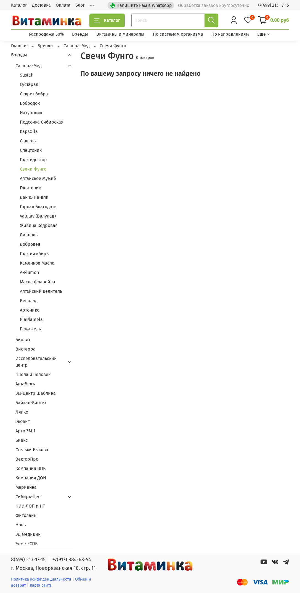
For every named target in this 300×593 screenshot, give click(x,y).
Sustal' (26, 75)
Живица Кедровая (39, 225)
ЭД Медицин (28, 534)
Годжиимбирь (34, 253)
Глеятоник (30, 187)
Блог (80, 5)
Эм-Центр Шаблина (35, 393)
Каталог (19, 5)
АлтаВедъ (25, 383)
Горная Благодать (38, 206)
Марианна (26, 487)
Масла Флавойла (37, 281)
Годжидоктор (33, 159)
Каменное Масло (37, 263)
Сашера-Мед (28, 65)
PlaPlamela (31, 319)
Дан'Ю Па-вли (34, 197)
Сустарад (29, 84)
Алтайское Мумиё (38, 178)
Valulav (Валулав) (38, 216)
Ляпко (21, 412)
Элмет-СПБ (26, 543)
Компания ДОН (30, 477)
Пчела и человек (33, 374)
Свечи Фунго (33, 169)
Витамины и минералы (120, 34)
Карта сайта (41, 585)
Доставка (41, 5)
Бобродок (30, 103)
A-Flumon (29, 272)
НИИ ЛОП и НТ (30, 506)
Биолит (22, 339)
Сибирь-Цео (28, 496)
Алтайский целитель (41, 291)
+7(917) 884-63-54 (71, 560)
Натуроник (31, 112)
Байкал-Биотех (30, 402)
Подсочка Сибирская (41, 122)
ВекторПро (26, 459)
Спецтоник (31, 150)
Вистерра (25, 349)
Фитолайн (25, 515)
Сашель (28, 140)
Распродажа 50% (46, 34)
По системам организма (178, 34)
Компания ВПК (30, 468)
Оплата (63, 5)
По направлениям (230, 34)
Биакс (21, 440)
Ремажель (30, 328)
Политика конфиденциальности (41, 579)
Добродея (30, 244)
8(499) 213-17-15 (28, 560)
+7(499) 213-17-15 (273, 5)
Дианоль (29, 234)
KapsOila (29, 131)
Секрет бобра (34, 93)
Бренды (80, 34)
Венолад (29, 300)
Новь (20, 524)
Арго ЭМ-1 (25, 430)
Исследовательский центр (36, 362)
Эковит (22, 421)
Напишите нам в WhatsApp (141, 5)
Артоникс (29, 310)
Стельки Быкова (31, 449)
